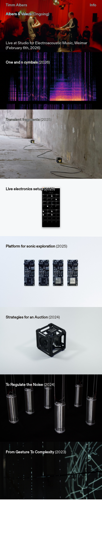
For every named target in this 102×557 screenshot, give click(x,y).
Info (93, 5)
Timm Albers (16, 5)
